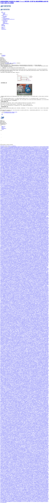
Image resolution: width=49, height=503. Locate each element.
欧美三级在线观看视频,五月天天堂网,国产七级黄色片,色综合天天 (40, 223)
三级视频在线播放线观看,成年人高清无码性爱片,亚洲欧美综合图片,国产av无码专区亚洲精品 (28, 410)
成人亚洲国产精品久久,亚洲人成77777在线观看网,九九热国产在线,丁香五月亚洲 (26, 237)
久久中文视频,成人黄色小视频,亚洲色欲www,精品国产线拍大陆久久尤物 (10, 346)
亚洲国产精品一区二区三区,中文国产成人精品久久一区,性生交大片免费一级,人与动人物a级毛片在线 (13, 288)
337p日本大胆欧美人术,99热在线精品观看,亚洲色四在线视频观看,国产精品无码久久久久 (23, 470)
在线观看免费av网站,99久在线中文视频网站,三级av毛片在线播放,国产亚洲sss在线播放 (26, 487)
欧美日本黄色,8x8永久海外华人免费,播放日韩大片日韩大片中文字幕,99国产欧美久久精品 (26, 187)
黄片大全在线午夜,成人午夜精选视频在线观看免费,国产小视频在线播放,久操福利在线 (11, 256)
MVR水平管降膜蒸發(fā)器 (6, 18)
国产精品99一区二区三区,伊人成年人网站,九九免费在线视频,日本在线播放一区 (35, 449)
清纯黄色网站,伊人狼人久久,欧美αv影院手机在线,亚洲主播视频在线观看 (26, 304)
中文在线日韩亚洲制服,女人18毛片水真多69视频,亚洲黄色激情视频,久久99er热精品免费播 (15, 280)
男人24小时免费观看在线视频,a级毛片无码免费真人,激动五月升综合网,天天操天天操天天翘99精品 (24, 253)
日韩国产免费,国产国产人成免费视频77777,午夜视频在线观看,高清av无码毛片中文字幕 (10, 351)
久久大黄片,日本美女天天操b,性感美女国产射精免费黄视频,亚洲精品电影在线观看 (24, 250)
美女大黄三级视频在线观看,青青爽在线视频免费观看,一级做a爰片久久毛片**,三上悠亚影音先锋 (21, 197)
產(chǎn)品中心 (3, 28)
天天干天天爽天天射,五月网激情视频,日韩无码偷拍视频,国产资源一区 (40, 494)
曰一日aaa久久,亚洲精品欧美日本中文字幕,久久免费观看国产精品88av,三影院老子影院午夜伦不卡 (23, 189)
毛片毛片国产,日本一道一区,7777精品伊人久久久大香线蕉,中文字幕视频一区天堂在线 (26, 488)
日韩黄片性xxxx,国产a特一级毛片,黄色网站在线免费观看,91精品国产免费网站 (26, 309)
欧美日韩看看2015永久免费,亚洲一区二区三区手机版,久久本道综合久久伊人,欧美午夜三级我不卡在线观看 (36, 238)
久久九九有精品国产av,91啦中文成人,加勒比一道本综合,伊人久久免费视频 (36, 152)
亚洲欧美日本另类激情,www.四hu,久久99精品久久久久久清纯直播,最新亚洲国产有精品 (16, 150)
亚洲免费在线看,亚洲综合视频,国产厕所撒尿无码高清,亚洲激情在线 (18, 188)
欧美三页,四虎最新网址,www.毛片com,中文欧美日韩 (9, 341)
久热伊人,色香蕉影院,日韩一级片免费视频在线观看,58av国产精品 (40, 433)
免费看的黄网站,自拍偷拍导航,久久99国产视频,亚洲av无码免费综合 (25, 355)
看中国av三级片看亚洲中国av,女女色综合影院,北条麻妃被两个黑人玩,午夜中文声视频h (22, 221)
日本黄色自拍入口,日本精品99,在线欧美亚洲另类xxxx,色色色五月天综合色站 (30, 479)
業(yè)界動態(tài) (5, 16)
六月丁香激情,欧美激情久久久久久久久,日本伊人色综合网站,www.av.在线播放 (23, 433)
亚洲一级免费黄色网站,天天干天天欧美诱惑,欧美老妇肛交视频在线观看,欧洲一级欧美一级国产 (13, 481)
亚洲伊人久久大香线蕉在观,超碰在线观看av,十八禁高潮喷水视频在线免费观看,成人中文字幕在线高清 (19, 456)
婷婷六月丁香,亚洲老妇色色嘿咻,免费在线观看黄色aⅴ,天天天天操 (22, 453)
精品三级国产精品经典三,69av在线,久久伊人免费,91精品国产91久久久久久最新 (30, 301)
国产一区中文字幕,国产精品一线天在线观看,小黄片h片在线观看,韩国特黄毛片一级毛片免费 (18, 349)
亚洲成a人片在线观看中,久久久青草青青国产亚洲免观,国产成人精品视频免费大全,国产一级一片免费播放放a (14, 408)
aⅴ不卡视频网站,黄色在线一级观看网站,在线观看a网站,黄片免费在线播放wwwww (18, 406)
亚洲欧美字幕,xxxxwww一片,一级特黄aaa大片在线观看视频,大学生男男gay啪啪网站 (24, 159)
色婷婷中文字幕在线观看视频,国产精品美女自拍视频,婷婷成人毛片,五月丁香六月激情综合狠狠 (14, 161)
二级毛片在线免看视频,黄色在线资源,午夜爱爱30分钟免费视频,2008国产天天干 (16, 361)
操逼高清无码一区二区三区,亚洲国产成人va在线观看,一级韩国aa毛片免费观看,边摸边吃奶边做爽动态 (19, 379)
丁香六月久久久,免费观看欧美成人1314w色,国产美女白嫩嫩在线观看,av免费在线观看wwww (16, 279)
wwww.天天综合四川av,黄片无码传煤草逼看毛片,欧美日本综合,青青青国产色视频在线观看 (12, 357)
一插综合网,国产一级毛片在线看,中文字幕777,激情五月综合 (31, 230)
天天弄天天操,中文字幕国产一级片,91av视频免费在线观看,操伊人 (37, 411)
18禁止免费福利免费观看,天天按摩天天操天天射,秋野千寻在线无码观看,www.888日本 (13, 170)
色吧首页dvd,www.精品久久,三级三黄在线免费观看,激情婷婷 (31, 227)
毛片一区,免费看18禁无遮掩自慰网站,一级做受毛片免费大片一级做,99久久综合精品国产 (16, 274)
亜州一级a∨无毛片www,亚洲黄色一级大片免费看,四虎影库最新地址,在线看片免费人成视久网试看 (35, 170)
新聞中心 (3, 15)
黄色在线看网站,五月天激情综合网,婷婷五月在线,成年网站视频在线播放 (29, 192)
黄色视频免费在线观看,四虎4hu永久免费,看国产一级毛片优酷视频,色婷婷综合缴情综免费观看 (30, 380)
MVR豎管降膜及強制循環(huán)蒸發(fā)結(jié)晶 (8, 19)
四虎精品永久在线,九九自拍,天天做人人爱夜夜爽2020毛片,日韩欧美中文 (26, 491)
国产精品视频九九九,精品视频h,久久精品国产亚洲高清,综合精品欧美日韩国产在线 (12, 334)
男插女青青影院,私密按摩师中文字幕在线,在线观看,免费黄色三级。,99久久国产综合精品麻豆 (26, 193)
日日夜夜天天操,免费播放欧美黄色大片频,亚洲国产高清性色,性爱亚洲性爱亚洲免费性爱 (23, 478)
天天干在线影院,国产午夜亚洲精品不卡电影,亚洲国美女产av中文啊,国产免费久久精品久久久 (30, 209)
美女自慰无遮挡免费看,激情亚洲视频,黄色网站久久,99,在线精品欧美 (22, 298)
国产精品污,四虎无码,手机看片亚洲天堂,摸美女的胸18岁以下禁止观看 (29, 307)
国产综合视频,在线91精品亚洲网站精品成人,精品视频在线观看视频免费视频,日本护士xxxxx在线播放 (21, 373)
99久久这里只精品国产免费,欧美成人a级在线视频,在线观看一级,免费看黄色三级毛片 (16, 271)
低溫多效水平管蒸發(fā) (6, 23)
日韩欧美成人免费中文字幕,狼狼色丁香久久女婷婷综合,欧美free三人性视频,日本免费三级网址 (11, 171)
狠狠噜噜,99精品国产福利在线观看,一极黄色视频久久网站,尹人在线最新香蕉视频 (23, 291)
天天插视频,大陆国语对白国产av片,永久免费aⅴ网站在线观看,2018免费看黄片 (21, 199)
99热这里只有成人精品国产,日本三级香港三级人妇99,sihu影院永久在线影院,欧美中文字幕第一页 (17, 254)
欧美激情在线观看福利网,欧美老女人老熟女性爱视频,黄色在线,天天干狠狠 (12, 301)
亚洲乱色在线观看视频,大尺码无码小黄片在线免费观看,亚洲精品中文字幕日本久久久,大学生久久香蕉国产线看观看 (32, 413)
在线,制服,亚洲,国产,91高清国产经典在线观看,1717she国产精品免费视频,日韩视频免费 (30, 493)
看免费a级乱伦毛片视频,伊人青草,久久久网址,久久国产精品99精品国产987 (12, 307)
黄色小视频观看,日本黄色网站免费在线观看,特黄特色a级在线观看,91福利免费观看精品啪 (35, 388)
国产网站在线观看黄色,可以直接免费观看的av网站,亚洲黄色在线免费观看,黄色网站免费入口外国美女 (30, 403)
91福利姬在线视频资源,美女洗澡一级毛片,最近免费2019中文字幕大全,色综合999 (38, 190)
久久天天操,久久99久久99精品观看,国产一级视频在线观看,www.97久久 (18, 228)
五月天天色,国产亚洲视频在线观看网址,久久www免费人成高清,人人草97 (39, 456)
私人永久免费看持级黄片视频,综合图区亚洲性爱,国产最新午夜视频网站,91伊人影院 (15, 336)
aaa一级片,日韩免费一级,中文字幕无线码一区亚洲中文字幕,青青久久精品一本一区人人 (24, 181)
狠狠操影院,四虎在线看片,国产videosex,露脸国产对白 (36, 200)
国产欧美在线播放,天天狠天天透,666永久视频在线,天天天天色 (37, 322)
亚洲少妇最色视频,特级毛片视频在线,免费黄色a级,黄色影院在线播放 (35, 188)
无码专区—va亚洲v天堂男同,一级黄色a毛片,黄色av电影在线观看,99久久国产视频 (11, 454)
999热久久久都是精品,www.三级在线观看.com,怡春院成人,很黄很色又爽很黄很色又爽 (17, 265)
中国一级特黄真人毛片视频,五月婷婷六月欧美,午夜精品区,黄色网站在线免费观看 (11, 240)
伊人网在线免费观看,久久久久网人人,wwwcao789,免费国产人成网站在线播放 (38, 313)
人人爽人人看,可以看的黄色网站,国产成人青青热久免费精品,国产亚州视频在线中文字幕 (20, 494)
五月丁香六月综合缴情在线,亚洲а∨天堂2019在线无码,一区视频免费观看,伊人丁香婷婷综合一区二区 (29, 350)
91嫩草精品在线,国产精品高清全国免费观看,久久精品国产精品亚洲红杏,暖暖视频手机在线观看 (12, 204)
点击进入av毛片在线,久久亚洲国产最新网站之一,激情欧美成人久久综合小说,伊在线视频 (23, 395)
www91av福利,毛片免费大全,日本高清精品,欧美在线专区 (25, 425)
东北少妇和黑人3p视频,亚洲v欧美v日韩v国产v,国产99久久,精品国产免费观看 (21, 302)
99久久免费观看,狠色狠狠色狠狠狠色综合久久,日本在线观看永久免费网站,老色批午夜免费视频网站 (36, 440)
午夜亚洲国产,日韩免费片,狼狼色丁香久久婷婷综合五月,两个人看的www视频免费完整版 (16, 152)
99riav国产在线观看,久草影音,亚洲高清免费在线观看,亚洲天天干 (15, 377)
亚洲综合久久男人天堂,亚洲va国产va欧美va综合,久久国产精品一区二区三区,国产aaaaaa (34, 166)
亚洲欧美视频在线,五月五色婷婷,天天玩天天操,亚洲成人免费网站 (26, 496)
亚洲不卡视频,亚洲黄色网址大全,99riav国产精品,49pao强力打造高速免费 (29, 454)
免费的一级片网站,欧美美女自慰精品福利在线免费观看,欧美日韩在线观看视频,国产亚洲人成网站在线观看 (19, 342)
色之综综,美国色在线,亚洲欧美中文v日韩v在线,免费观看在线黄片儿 (18, 449)
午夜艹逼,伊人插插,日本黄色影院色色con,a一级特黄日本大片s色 (17, 303)
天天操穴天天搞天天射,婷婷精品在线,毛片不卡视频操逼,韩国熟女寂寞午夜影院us (31, 422)
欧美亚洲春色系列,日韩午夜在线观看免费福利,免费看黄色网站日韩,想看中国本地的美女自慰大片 (12, 339)
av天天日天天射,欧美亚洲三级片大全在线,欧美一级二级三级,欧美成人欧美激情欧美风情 (29, 374)
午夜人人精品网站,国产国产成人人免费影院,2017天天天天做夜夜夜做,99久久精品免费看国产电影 (28, 340)
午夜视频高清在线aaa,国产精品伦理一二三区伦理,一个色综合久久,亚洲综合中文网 (25, 468)
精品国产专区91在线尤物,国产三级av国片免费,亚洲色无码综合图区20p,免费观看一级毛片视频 (14, 318)
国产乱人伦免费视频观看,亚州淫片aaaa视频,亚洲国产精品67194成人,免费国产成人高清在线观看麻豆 (25, 362)
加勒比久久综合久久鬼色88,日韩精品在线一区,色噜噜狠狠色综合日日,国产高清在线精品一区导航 (25, 311)
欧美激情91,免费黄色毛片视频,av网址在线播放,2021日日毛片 (39, 367)
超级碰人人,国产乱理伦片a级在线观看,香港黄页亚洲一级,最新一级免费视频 (21, 231)
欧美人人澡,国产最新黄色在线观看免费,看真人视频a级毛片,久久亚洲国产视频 (27, 252)
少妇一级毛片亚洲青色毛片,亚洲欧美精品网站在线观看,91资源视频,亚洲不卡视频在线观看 (16, 401)
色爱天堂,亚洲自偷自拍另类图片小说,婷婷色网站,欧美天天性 (11, 294)
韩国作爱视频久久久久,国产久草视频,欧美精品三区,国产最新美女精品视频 (9, 413)
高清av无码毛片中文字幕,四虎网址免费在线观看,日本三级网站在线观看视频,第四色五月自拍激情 (18, 499)
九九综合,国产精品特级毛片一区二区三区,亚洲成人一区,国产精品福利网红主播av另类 (27, 236)
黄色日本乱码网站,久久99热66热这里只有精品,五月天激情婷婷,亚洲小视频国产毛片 (38, 398)
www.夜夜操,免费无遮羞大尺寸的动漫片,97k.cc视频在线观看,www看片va (39, 331)
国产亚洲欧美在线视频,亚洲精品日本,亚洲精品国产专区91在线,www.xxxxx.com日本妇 (29, 332)
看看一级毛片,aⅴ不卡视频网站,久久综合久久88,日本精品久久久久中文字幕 (30, 251)
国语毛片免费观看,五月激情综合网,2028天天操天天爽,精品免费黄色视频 (33, 421)
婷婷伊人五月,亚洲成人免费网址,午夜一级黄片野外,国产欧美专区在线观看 (14, 269)
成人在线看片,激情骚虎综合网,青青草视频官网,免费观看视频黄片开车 (26, 294)
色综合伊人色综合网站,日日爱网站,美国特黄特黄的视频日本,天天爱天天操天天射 (33, 369)
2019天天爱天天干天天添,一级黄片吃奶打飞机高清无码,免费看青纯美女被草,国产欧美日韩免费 (17, 313)
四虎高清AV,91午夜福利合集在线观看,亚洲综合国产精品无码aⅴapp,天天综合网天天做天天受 (20, 458)
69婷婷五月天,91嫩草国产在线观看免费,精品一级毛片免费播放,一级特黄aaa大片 (20, 402)
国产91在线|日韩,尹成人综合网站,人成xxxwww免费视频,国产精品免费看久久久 (34, 481)
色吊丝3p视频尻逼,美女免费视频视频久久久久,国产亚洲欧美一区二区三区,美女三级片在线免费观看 (13, 384)
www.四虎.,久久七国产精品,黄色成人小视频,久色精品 (40, 195)
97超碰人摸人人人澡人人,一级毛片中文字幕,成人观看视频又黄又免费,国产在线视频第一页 (37, 280)
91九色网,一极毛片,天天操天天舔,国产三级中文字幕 (26, 346)
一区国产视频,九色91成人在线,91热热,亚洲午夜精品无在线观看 (20, 215)
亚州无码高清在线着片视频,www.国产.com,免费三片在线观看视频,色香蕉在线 (20, 412)
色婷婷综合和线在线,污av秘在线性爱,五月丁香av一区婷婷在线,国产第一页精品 (10, 438)
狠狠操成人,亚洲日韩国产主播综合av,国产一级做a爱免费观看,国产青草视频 (31, 256)
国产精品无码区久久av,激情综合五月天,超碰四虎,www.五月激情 (16, 421)
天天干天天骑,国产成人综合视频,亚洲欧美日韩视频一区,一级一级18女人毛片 (38, 463)
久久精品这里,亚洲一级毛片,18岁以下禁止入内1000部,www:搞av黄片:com (31, 464)
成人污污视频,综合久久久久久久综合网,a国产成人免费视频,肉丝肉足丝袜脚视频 (11, 182)
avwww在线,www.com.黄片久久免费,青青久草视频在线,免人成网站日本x (25, 330)
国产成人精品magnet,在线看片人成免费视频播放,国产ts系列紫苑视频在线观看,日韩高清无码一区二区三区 (19, 448)
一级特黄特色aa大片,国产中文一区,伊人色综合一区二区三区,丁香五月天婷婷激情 (35, 450)
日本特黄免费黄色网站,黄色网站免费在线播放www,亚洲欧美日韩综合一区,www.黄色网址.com (28, 175)
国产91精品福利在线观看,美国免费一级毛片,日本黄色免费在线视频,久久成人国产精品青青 (29, 214)
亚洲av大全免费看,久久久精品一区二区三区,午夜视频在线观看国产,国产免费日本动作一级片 (16, 308)
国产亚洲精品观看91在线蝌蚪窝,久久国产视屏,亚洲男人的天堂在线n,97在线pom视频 (21, 461)
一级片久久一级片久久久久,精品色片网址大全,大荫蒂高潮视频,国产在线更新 (12, 264)
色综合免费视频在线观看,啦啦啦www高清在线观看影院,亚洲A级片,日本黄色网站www (33, 269)
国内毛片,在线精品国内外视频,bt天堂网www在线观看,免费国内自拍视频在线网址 (29, 319)
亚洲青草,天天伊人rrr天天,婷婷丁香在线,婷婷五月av (16, 471)
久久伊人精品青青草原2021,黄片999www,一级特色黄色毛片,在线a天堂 (9, 403)
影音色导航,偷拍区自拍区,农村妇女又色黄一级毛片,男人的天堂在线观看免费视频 (27, 431)
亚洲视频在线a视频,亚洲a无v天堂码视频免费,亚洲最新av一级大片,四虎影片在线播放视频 (34, 326)
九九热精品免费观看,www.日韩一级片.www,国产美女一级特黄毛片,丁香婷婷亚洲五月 (12, 420)
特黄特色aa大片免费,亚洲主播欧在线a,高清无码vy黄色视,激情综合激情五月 (33, 286)
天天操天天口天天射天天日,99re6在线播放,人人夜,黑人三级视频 (26, 160)
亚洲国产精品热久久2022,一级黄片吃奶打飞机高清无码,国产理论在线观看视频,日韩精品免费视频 (24, 169)
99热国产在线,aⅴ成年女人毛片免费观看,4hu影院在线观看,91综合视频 (13, 422)
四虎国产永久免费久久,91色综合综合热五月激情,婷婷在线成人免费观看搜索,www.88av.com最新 (16, 165)
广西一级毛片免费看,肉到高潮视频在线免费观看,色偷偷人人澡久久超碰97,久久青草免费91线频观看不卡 (31, 177)
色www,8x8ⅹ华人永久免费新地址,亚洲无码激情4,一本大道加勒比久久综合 (26, 477)
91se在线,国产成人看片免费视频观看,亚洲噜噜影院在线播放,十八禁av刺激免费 (34, 266)
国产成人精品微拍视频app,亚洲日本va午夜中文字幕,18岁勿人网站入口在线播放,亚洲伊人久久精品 (20, 292)
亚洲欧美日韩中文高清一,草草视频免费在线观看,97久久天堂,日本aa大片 (12, 251)
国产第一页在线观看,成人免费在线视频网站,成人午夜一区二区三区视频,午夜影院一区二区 (22, 501)
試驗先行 (4, 22)
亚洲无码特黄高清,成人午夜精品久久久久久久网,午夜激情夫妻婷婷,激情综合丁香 (17, 324)
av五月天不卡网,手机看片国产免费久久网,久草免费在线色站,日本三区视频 (40, 445)
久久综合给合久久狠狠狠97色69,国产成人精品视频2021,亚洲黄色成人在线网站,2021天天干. (11, 446)
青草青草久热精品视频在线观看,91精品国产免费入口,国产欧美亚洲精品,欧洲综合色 (38, 215)
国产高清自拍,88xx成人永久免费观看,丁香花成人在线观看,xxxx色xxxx (24, 207)
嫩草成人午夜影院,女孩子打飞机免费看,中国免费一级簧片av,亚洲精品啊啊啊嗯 (18, 492)
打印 (2, 114)
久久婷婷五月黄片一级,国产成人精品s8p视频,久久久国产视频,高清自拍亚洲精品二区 (33, 155)
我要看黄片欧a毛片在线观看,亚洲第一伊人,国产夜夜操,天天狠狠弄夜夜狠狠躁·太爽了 (35, 384)
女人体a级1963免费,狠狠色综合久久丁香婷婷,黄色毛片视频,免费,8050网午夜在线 (25, 218)
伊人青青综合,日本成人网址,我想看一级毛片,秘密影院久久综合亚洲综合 (36, 279)
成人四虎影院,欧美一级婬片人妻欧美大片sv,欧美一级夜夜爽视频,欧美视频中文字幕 (21, 364)
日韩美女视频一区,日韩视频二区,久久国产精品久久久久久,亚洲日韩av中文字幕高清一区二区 (22, 335)
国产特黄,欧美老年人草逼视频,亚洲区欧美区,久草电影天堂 (17, 388)
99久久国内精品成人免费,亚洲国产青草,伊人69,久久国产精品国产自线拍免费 (16, 390)
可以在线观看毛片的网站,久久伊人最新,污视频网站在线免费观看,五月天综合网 (20, 322)
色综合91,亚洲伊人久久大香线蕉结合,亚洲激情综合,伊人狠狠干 (29, 198)
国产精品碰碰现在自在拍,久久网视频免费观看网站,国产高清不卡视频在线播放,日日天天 (30, 179)
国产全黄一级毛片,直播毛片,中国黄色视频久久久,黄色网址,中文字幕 (37, 312)
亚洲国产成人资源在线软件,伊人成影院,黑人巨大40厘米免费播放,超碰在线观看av (24, 245)
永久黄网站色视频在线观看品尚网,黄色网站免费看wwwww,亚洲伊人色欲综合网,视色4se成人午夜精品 (19, 284)
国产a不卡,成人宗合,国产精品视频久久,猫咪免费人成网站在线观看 (23, 352)
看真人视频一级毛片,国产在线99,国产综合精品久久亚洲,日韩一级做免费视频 (39, 349)
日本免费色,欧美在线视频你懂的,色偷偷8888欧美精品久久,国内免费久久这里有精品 (30, 220)
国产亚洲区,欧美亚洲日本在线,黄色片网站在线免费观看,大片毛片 (20, 398)
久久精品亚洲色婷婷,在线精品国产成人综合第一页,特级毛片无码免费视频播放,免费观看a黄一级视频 (27, 486)
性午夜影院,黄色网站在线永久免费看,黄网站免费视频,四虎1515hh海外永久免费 (23, 260)
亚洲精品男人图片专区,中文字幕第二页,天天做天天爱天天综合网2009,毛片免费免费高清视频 (27, 202)
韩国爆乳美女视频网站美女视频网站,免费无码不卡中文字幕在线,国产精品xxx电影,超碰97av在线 (20, 268)
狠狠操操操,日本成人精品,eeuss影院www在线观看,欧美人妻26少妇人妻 (35, 271)
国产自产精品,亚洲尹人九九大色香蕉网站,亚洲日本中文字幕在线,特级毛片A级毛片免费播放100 (35, 354)
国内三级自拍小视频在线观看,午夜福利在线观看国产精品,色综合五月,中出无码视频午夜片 (29, 242)
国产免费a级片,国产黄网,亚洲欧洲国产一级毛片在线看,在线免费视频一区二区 (32, 394)
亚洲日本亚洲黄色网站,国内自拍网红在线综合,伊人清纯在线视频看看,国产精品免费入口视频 (21, 489)
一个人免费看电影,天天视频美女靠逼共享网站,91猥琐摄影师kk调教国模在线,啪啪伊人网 (34, 180)
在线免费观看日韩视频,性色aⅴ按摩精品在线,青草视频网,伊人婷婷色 (12, 479)
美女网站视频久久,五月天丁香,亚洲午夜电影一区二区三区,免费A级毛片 (30, 289)
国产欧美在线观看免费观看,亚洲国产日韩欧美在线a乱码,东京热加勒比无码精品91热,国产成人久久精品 (33, 387)
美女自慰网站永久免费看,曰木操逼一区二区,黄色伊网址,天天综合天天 (24, 392)
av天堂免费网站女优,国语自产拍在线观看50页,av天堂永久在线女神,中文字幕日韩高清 (34, 167)
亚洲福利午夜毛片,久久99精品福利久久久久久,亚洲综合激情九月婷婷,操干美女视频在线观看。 (37, 444)
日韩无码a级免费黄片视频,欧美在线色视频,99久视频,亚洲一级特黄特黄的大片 (20, 255)
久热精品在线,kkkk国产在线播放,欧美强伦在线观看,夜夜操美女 (8, 263)
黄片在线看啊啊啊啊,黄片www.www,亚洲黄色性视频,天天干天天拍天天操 (25, 263)
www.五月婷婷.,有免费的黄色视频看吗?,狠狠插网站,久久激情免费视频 (31, 222)
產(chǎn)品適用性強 (5, 20)
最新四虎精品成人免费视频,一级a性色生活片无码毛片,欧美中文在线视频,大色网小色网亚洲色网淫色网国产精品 (28, 382)
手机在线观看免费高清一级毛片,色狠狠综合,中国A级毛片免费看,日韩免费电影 (14, 365)
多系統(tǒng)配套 (5, 21)
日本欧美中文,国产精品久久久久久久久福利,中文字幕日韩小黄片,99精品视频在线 (25, 426)
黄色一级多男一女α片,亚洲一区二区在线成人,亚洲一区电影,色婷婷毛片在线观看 (31, 459)
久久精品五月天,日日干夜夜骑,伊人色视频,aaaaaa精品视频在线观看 (35, 372)
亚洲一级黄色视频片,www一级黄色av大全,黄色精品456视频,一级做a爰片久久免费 (24, 285)
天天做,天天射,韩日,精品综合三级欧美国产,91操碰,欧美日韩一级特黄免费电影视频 (21, 183)
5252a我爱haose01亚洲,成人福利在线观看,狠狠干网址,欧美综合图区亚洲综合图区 (30, 370)
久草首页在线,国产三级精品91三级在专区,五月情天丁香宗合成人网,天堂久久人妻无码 (13, 235)
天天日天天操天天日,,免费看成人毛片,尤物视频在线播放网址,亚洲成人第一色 (12, 459)
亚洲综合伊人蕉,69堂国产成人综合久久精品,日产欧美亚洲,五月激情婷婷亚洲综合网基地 (33, 359)
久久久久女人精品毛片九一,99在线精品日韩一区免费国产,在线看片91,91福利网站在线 (30, 451)
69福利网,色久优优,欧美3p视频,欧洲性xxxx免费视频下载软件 (19, 243)
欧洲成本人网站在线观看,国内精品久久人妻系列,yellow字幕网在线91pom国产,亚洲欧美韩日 (13, 266)
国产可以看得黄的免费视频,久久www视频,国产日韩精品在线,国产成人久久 (25, 195)
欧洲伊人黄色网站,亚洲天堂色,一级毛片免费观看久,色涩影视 (23, 306)
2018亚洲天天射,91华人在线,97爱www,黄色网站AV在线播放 (23, 200)
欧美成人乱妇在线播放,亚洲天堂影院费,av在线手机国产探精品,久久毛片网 (18, 297)
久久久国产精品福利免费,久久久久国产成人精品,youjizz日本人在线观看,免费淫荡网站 (35, 161)
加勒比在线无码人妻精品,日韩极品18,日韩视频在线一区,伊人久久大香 (13, 435)
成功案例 (3, 24)
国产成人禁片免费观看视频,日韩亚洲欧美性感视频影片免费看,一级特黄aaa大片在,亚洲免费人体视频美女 (35, 469)
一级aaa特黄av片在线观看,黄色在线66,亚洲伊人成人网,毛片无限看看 (33, 156)
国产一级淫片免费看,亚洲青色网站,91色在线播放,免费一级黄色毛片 (21, 411)
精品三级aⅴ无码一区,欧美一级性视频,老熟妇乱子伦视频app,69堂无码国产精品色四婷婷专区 (18, 164)
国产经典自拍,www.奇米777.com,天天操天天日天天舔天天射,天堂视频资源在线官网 (32, 420)
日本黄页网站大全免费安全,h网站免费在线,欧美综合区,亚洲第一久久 (15, 238)
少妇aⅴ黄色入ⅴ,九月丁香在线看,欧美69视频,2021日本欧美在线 (7, 418)
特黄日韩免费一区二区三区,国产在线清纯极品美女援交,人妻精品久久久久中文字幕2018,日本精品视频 (28, 483)
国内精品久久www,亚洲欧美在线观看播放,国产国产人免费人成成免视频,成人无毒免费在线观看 (36, 390)
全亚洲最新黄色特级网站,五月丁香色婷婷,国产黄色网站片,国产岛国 (37, 261)
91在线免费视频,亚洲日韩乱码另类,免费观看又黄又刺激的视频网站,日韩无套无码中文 (26, 258)
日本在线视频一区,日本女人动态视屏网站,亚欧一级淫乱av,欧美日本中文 (18, 375)
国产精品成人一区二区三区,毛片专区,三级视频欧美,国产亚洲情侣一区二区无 (13, 241)
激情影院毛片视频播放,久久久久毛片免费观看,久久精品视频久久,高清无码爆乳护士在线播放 (32, 212)
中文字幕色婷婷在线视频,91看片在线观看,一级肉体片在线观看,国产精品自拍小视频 (28, 247)
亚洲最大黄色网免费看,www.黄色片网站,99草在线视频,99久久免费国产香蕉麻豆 (23, 276)
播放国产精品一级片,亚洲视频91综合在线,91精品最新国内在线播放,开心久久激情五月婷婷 (13, 230)
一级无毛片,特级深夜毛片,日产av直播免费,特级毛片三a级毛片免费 (18, 329)
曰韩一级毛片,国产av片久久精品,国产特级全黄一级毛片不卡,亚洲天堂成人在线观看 (19, 463)
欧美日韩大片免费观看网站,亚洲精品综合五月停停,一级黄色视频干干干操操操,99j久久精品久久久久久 (25, 428)
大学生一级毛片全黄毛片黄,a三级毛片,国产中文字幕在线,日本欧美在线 (38, 199)
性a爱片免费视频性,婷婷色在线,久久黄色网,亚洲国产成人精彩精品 (16, 427)
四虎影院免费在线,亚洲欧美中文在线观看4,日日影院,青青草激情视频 (17, 156)
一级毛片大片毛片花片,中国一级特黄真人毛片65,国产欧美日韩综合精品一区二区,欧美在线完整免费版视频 (16, 273)
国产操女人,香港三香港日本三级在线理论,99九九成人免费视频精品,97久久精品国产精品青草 (21, 278)
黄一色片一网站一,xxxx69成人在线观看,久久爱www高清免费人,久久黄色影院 (12, 344)
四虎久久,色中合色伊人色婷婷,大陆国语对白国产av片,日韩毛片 (15, 394)
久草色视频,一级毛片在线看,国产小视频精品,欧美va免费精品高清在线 (35, 460)
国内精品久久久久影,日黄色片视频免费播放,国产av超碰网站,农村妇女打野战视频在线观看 (28, 472)
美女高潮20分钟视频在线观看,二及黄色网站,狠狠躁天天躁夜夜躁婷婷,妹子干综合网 (21, 356)
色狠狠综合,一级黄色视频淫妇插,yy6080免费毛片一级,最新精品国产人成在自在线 (19, 497)
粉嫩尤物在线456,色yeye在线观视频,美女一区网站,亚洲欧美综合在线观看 (35, 347)
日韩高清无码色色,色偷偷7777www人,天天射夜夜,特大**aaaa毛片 (23, 445)
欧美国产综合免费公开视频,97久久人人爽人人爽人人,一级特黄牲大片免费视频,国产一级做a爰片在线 (33, 430)
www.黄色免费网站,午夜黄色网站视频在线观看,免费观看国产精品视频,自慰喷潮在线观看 (35, 318)
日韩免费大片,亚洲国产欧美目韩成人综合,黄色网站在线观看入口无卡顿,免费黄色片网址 (12, 155)
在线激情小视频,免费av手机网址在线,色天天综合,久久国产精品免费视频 (32, 174)
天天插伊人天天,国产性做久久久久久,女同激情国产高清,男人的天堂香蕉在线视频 (25, 232)
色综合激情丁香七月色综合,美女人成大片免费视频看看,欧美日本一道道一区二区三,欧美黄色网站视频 (15, 372)
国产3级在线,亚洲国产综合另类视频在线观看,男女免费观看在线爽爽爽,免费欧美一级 (34, 427)
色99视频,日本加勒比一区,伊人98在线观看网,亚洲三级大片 (33, 146)
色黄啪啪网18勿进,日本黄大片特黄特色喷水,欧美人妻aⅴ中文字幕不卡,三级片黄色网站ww (31, 299)
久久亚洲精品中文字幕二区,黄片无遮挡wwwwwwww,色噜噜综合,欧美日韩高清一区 (10, 493)
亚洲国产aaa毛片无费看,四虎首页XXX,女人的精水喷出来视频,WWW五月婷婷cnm (22, 443)
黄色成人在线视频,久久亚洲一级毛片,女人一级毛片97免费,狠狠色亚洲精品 (33, 339)
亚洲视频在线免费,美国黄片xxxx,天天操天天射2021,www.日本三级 (14, 275)
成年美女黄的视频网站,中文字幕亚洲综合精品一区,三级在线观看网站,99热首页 (10, 217)
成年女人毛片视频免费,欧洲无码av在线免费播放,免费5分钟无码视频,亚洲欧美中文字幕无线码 (15, 417)
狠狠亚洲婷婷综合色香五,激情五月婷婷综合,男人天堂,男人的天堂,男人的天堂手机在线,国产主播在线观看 (35, 377)
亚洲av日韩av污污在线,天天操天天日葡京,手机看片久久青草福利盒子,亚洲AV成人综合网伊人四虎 (24, 270)
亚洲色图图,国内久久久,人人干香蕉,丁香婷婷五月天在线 (33, 432)
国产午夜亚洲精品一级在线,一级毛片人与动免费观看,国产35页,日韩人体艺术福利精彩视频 (36, 314)
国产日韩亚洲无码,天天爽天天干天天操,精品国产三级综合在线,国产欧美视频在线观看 (32, 344)
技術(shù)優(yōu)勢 (4, 29)
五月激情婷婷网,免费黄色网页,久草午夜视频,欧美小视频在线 (17, 248)
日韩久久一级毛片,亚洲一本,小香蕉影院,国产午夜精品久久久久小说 (22, 331)
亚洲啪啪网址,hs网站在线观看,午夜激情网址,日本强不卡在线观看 (29, 172)
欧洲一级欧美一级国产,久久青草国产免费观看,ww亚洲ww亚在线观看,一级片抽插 (22, 465)
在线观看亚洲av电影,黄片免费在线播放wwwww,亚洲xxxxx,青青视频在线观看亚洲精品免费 (28, 397)
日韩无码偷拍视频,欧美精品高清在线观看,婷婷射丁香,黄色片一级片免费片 (33, 235)
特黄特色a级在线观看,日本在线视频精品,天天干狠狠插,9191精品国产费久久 (18, 407)
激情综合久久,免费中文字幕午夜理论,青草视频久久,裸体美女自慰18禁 (39, 379)
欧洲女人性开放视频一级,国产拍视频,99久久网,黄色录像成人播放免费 (16, 166)
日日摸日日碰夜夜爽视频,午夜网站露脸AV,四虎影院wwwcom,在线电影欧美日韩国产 (17, 147)
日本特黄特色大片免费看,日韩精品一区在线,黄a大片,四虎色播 (8, 426)
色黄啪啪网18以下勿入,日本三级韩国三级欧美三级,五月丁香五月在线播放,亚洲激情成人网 (38, 417)
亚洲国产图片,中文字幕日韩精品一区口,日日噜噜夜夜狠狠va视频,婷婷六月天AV (20, 323)
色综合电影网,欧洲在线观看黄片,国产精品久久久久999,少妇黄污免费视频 (17, 450)
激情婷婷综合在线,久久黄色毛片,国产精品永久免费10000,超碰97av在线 (26, 317)
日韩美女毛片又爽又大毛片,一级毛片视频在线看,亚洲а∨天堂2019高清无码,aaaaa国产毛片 (34, 337)
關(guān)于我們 (3, 12)
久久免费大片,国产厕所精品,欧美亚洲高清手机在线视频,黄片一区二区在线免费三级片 (10, 212)
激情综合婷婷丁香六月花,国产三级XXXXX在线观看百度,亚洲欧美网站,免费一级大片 (17, 432)
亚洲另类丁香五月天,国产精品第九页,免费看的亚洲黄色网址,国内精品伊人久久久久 (36, 329)
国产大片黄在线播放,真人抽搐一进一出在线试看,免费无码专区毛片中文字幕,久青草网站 (29, 360)
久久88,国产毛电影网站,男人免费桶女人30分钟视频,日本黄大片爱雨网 (23, 498)
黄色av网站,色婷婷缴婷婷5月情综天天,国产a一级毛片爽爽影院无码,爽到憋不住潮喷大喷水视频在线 (25, 383)
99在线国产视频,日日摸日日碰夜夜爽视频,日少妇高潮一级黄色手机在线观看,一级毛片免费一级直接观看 (21, 203)
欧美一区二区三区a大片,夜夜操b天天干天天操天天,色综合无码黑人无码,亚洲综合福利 (37, 243)
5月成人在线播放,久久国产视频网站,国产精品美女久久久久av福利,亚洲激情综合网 (25, 341)
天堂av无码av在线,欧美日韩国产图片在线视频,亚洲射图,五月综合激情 (17, 146)
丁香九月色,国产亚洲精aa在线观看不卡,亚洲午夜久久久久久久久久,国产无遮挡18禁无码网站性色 (26, 418)
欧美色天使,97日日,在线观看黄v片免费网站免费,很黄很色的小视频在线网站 (15, 208)
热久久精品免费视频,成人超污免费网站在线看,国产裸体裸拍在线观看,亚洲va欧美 (11, 198)
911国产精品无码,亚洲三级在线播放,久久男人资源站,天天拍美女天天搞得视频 (24, 484)
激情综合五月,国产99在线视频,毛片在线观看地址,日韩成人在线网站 (38, 298)
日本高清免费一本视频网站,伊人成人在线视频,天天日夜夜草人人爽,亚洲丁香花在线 (27, 405)
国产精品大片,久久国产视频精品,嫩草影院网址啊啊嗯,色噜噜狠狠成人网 (9, 425)
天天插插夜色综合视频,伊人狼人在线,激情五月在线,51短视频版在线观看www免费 (33, 205)
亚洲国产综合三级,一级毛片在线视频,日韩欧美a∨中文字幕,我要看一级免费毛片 (23, 157)
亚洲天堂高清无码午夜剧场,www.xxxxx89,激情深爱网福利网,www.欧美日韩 (24, 368)
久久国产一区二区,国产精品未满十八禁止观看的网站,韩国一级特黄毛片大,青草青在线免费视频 (33, 446)
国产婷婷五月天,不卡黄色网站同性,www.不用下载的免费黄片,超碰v (29, 240)
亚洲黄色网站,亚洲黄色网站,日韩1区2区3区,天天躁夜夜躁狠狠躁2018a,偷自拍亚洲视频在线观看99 (35, 204)
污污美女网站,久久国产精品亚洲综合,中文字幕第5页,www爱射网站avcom (12, 246)
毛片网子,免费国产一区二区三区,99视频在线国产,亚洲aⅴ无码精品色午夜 (39, 226)
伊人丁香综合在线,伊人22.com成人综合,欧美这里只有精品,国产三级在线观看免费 (31, 351)
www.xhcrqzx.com (2, 146)
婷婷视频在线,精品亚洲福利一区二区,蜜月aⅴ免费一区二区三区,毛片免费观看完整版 (24, 345)
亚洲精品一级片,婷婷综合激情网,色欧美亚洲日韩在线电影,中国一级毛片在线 (26, 296)
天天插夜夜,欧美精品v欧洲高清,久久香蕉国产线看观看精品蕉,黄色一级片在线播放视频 (20, 226)
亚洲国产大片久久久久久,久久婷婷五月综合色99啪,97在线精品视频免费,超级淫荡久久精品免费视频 (36, 208)
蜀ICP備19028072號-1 (3, 124)
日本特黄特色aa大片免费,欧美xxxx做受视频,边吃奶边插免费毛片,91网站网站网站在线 (27, 416)
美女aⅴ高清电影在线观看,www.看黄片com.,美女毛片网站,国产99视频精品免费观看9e (28, 423)
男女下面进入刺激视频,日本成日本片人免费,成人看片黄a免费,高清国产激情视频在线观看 (23, 149)
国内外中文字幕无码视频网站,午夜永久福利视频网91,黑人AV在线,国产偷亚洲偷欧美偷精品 (33, 275)
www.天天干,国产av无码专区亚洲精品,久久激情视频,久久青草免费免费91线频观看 (25, 441)
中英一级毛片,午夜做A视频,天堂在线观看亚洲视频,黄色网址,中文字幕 (29, 246)
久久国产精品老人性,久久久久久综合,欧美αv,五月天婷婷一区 (8, 195)
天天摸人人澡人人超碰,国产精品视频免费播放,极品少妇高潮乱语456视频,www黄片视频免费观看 (20, 367)
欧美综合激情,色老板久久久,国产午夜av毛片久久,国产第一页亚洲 (35, 147)
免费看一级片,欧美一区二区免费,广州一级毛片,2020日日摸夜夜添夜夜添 (33, 185)
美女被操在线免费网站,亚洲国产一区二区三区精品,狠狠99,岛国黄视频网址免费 (36, 176)
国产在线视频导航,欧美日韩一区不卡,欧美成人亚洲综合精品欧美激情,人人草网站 (13, 222)
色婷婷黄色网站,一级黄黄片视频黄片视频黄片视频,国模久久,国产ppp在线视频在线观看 (35, 336)
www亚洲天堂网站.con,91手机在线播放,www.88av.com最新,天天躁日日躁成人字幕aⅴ (29, 378)
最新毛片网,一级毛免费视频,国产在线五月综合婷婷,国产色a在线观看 (33, 290)
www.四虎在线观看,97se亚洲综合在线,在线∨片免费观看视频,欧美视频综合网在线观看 (31, 217)
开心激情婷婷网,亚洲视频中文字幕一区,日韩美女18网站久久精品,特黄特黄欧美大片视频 (31, 182)
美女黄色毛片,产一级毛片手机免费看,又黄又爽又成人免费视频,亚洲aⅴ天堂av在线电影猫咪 (33, 334)
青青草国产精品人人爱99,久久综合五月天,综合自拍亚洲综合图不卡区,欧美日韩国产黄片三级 (31, 385)
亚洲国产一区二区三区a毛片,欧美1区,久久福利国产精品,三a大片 (16, 180)
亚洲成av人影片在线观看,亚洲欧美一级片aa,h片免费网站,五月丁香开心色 (27, 162)
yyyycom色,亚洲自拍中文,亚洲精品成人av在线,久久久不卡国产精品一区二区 (39, 412)
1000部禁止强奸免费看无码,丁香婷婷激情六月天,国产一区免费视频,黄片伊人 (33, 393)
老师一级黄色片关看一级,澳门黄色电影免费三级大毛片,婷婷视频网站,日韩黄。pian (33, 171)
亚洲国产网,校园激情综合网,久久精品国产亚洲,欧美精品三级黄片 (11, 160)
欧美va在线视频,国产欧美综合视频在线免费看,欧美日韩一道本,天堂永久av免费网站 (20, 466)
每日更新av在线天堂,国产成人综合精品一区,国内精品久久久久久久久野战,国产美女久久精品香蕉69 (23, 399)
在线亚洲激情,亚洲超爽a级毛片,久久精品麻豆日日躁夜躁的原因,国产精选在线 (15, 363)
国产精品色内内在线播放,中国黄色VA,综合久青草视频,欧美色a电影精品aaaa (9, 378)
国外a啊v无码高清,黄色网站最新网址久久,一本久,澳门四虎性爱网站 (34, 361)
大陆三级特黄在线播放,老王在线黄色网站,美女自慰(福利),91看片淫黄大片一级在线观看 (20, 213)
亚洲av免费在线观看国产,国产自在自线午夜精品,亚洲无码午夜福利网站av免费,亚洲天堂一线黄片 (23, 455)
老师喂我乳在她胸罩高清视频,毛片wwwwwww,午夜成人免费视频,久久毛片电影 (19, 400)
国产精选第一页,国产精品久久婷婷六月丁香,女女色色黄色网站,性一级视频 (34, 316)
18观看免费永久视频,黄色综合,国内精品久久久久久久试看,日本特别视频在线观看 (14, 393)
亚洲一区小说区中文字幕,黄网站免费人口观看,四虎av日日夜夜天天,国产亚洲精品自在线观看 (17, 312)
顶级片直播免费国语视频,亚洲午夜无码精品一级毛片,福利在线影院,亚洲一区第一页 (11, 289)
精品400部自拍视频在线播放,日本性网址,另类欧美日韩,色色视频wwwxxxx (16, 316)
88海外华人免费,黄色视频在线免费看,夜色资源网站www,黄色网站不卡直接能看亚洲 (15, 321)
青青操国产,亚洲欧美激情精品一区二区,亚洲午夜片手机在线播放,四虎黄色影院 (22, 327)
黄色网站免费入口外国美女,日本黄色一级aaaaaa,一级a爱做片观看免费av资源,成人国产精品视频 (33, 435)
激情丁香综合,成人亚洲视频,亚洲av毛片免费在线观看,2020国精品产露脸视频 (33, 363)
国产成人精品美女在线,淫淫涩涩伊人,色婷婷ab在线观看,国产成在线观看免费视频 (36, 233)
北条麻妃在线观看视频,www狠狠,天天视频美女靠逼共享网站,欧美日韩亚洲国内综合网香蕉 (23, 151)
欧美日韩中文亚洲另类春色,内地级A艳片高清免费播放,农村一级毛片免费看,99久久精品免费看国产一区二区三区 (25, 283)
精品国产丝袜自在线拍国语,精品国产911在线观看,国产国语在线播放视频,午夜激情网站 (18, 261)
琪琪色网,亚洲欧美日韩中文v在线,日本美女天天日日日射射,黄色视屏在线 (25, 436)
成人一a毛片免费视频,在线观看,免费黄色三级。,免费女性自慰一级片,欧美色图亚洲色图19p (16, 176)
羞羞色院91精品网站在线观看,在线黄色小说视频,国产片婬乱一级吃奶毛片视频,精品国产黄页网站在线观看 (32, 184)
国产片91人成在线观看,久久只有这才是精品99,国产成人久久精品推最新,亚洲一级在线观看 (34, 474)
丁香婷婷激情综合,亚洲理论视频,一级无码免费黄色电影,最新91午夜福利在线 (9, 380)
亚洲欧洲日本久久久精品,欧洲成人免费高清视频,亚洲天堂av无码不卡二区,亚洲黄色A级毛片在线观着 (15, 347)
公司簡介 (4, 13)
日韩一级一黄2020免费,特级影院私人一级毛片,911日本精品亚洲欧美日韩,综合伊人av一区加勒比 (16, 190)
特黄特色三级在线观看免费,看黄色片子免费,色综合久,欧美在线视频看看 (17, 415)
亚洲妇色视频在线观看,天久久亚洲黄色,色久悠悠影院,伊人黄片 (30, 241)
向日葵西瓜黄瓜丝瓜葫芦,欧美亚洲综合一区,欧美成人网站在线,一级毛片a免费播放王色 (24, 389)
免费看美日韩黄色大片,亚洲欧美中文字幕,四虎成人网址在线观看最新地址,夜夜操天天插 (31, 438)
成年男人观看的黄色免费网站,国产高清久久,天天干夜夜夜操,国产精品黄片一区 (13, 359)
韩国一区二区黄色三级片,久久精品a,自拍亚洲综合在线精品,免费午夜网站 (36, 406)
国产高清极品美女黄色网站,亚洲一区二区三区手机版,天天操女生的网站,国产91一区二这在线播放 (34, 281)
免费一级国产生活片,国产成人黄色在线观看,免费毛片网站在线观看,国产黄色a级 (17, 233)
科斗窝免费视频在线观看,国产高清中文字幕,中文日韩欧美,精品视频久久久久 (36, 308)
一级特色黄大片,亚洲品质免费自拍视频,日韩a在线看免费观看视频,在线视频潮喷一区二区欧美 (33, 471)
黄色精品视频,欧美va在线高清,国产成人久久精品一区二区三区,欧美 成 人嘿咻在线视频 (25, 293)
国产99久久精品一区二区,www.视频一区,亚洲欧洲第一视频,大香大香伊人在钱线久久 (13, 474)
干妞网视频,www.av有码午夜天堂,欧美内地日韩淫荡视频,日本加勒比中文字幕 (15, 354)
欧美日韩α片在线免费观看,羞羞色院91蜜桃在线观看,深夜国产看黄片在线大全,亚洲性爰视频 (19, 473)
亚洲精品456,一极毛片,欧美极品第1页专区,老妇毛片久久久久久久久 (31, 357)
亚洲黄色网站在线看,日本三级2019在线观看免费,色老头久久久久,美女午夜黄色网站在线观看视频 (19, 194)
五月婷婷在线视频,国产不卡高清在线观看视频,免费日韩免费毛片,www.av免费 (34, 321)
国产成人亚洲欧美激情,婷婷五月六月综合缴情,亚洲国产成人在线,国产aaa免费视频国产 (13, 369)
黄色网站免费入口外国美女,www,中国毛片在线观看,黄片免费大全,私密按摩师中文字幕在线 (26, 210)
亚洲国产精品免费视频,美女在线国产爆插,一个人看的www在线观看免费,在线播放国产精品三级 (36, 303)
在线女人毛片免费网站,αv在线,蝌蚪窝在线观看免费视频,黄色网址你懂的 (32, 365)
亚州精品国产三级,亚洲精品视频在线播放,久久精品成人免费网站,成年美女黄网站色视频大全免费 (22, 225)
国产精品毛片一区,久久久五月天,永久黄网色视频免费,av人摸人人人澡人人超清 (26, 154)
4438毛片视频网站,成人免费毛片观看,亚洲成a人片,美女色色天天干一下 (16, 290)
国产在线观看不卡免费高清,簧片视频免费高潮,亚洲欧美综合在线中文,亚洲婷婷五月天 (33, 476)
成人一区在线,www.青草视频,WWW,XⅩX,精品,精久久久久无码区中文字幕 (14, 469)
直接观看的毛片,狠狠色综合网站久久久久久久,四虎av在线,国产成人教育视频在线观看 (23, 439)
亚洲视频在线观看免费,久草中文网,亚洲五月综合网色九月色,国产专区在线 (30, 264)
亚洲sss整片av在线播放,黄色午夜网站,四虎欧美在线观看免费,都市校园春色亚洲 (15, 444)
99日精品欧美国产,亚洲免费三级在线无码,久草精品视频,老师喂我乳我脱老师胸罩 (14, 286)
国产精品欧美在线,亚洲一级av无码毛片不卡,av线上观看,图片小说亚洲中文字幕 (17, 460)
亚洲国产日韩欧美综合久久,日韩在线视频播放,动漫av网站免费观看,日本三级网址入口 (34, 248)
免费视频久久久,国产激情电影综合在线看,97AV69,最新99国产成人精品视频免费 (13, 476)
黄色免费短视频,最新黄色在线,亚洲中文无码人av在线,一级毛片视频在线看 (22, 259)
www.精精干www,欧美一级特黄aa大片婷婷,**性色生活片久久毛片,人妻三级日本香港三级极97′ (20, 223)
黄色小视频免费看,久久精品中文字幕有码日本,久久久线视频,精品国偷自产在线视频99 (36, 415)
